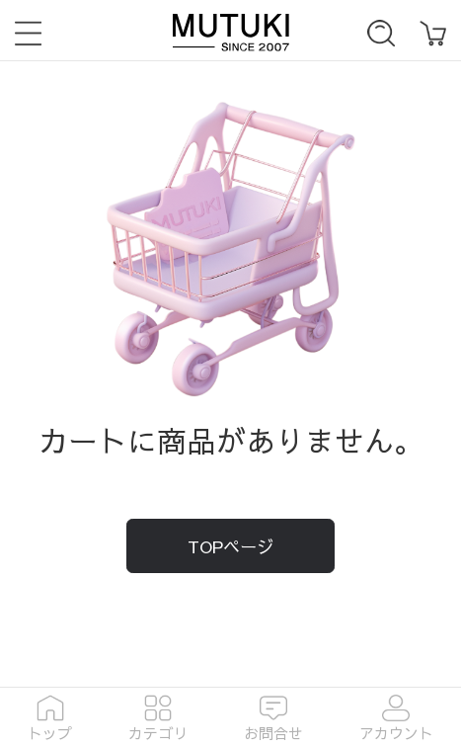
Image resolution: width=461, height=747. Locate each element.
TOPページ (230, 546)
